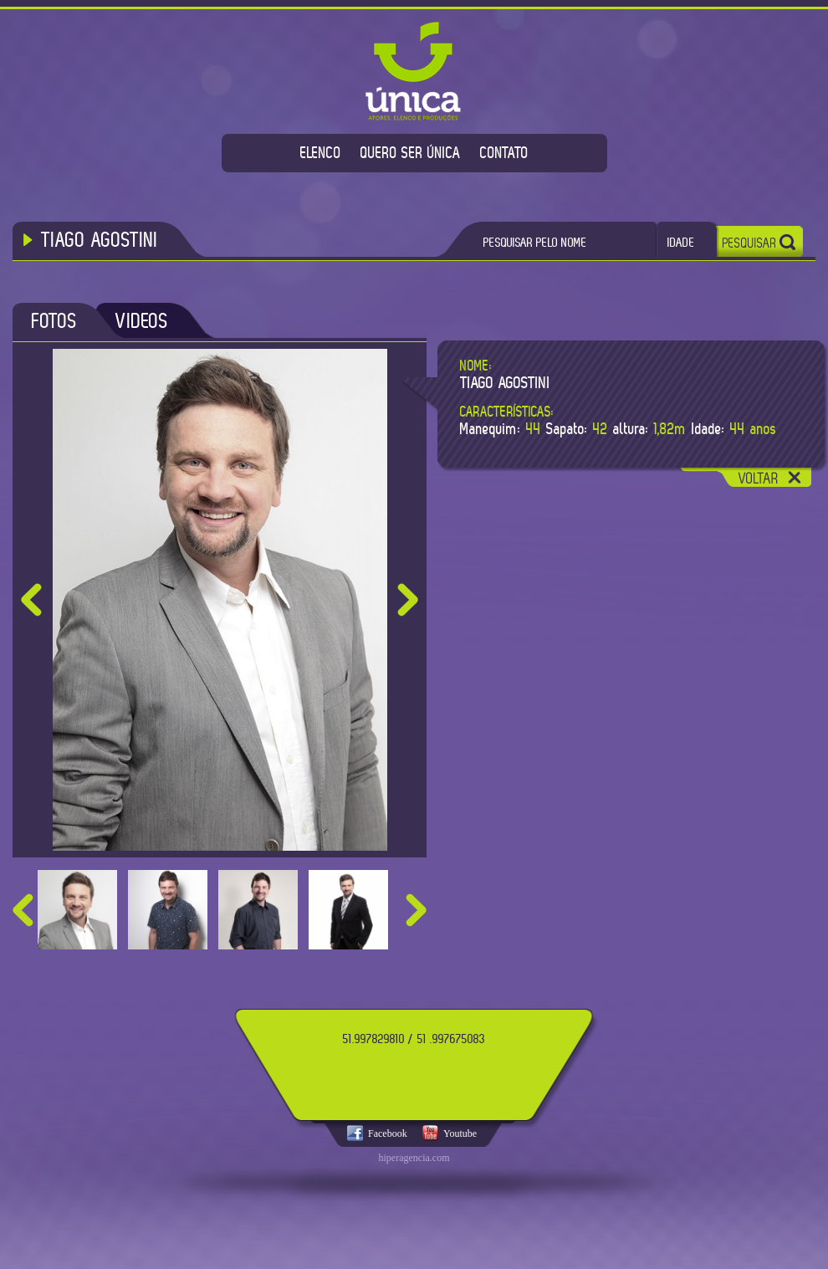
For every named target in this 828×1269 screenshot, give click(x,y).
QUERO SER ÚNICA (410, 152)
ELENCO (320, 152)
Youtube (460, 1133)
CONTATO (504, 152)
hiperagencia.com (414, 1158)
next (416, 910)
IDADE (681, 242)
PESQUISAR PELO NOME (535, 242)
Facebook (387, 1133)
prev (23, 910)
